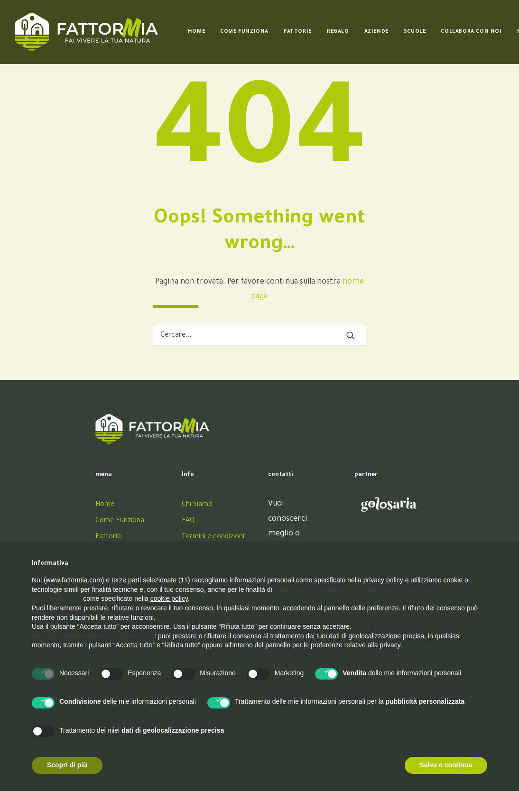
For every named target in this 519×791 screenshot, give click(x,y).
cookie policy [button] (169, 598)
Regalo (338, 32)
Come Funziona (244, 32)
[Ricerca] (259, 335)
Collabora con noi (471, 32)
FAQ (188, 521)
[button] (350, 335)
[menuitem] (196, 32)
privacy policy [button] (383, 580)
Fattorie (298, 32)
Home (196, 32)
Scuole (415, 32)
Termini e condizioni (213, 537)
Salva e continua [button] (446, 765)
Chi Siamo (197, 505)
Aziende (376, 32)
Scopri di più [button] (67, 765)
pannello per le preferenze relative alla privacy (333, 645)
